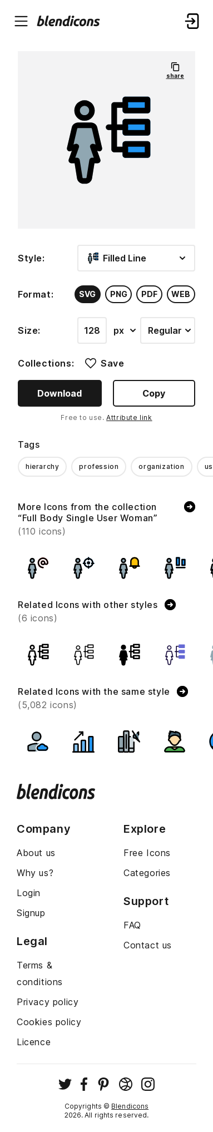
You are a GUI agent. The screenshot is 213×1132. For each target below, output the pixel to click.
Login (29, 892)
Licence (34, 1041)
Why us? (35, 872)
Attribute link (129, 417)
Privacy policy (47, 1001)
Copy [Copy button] (153, 393)
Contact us (147, 945)
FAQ (132, 925)
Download (59, 393)
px (124, 330)
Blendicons (129, 1106)
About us (36, 852)
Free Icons (147, 852)
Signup (31, 912)
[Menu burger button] (21, 21)
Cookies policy (49, 1021)
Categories (147, 872)
